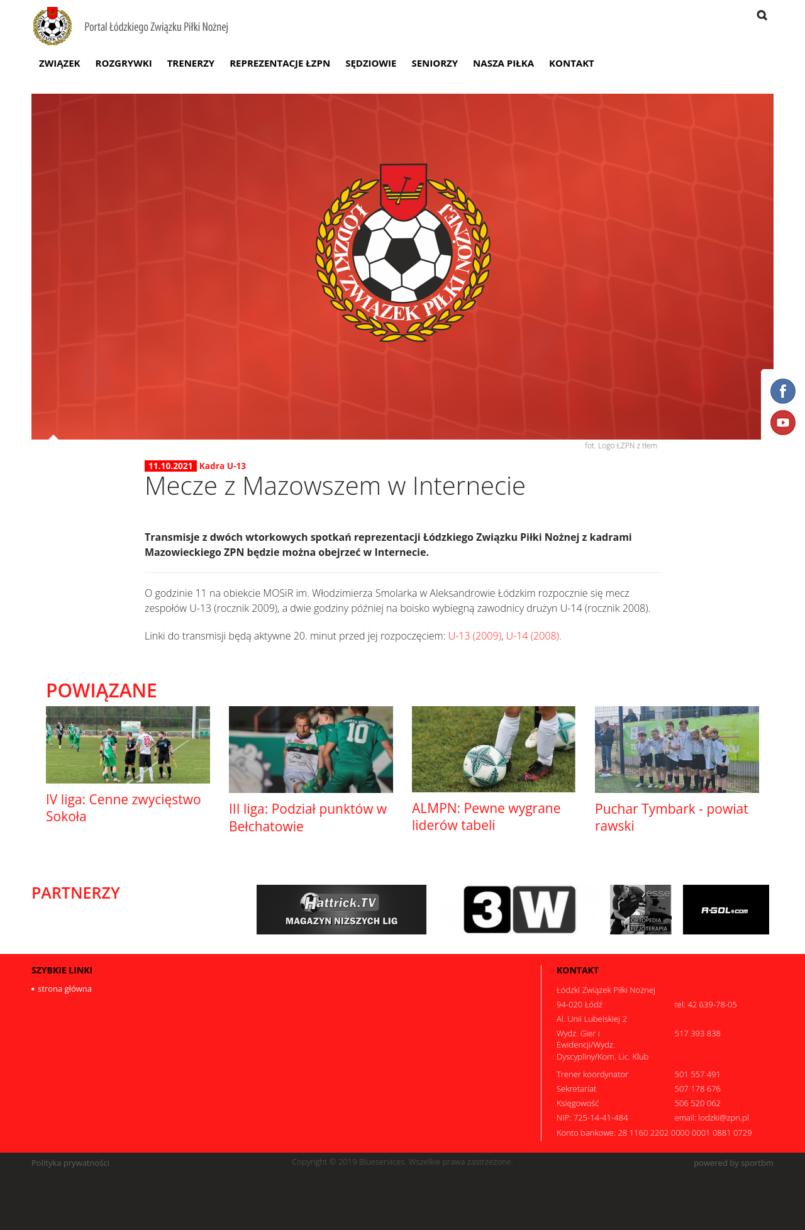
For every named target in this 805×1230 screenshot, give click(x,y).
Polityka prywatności (70, 1163)
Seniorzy (434, 63)
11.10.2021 (170, 466)
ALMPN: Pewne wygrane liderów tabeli (486, 816)
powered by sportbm (734, 1163)
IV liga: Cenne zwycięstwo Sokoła (123, 807)
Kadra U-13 (223, 466)
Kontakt (571, 63)
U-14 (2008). (534, 636)
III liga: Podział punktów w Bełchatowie (308, 817)
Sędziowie (370, 63)
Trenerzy (191, 63)
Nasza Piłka (503, 63)
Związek (59, 63)
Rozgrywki (124, 63)
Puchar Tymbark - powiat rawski (671, 817)
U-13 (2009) (474, 636)
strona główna (65, 988)
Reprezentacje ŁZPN (280, 63)
